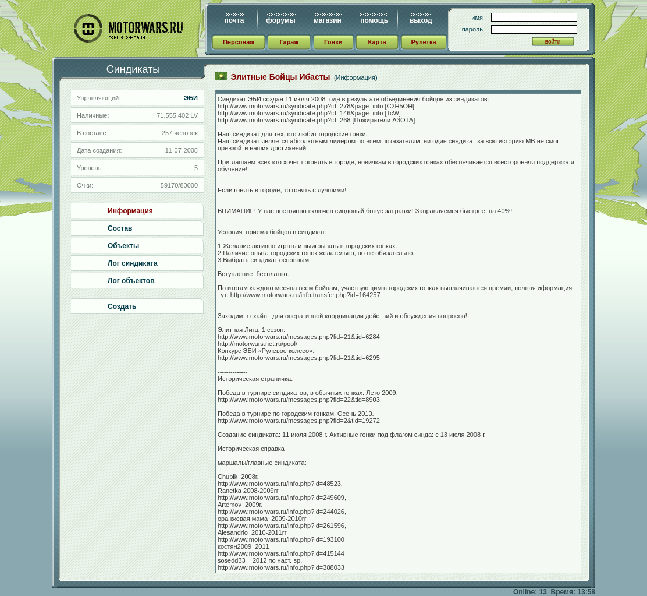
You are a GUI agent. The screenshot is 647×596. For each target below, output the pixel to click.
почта (234, 20)
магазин (328, 20)
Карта (377, 41)
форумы (280, 20)
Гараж (288, 41)
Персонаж (238, 41)
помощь (374, 20)
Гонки (333, 41)
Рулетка (423, 41)
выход (421, 20)
